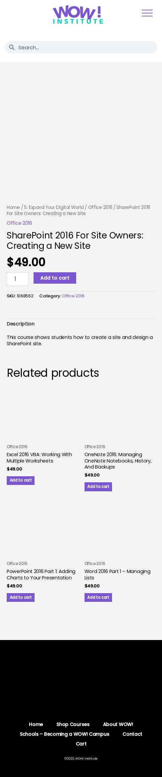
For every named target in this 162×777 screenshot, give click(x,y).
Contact (132, 734)
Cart (81, 743)
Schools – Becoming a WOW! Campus (64, 734)
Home (13, 207)
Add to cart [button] (21, 480)
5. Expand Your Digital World (54, 207)
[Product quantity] (18, 279)
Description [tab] (21, 324)
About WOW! (118, 724)
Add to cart (54, 278)
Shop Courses (72, 724)
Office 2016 (100, 207)
